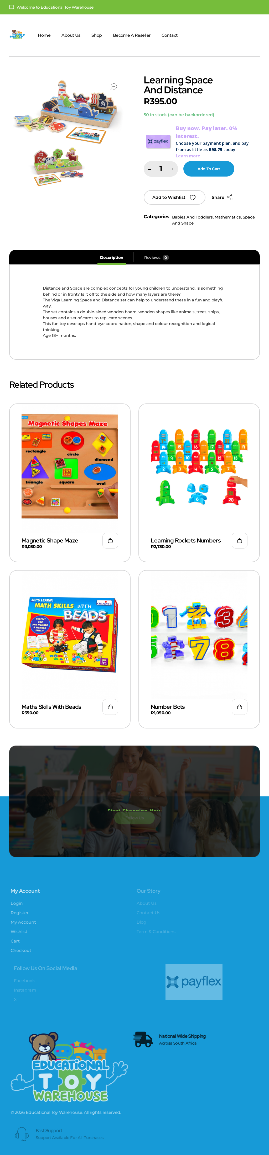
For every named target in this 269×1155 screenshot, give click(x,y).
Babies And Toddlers (192, 217)
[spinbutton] (161, 169)
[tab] (111, 257)
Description (111, 257)
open (113, 87)
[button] (172, 169)
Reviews (156, 257)
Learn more (188, 156)
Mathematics (228, 217)
